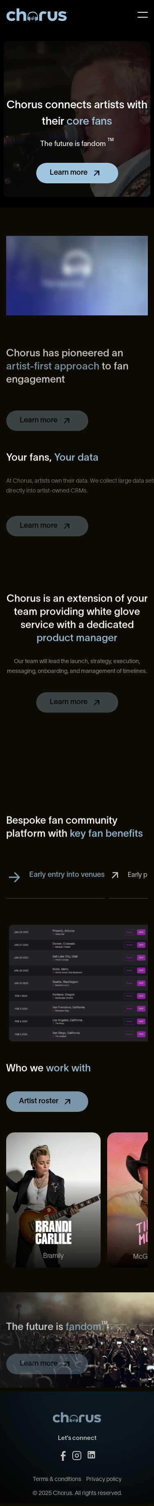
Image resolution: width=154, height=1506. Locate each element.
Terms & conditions (57, 1488)
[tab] (55, 889)
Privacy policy (104, 1488)
